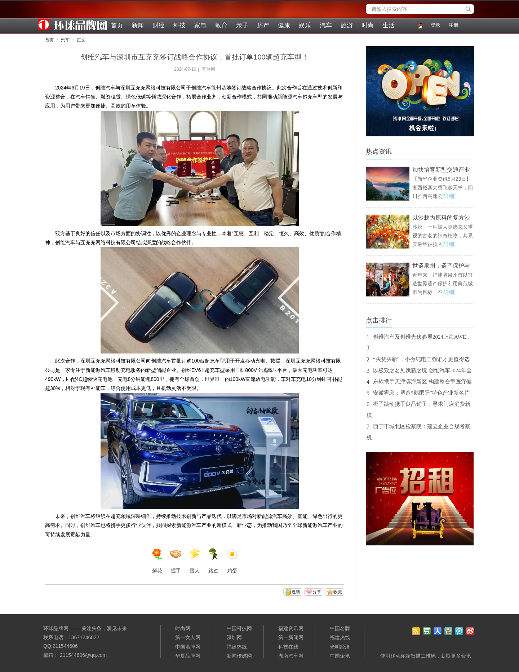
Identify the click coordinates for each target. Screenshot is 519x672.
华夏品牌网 (187, 656)
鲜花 (157, 561)
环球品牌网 (48, 17)
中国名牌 (340, 628)
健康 (284, 25)
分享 (316, 591)
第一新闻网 (290, 637)
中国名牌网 (187, 647)
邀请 (296, 591)
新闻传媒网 (239, 656)
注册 (453, 25)
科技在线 (288, 647)
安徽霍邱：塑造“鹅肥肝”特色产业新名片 (421, 393)
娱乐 (305, 25)
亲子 (242, 25)
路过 (213, 561)
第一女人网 (187, 637)
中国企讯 (340, 656)
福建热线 (237, 647)
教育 (221, 25)
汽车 (326, 25)
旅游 (347, 25)
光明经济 (340, 647)
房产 (263, 25)
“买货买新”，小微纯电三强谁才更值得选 (421, 359)
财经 (158, 25)
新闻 (138, 25)
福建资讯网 (290, 628)
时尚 (367, 25)
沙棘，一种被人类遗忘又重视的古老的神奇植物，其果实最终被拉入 (442, 235)
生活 (388, 25)
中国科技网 (239, 628)
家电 (200, 25)
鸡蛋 (232, 561)
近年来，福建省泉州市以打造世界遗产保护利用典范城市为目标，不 (442, 283)
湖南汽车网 (290, 656)
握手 (176, 561)
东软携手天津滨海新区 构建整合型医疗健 (422, 382)
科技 (179, 25)
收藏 (337, 591)
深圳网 (234, 637)
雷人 (194, 561)
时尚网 (182, 628)
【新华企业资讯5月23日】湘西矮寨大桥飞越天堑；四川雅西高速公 (442, 187)
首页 (117, 25)
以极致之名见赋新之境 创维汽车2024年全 (422, 370)
